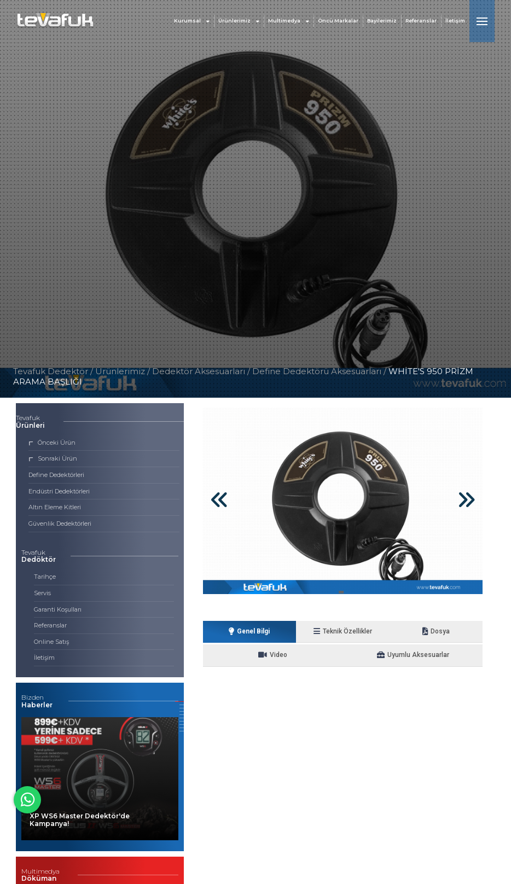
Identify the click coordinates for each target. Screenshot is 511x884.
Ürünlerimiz (238, 22)
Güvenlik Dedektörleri (59, 523)
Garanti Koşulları (58, 609)
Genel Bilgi (238, 631)
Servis (42, 593)
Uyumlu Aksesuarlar (343, 656)
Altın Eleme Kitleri (54, 507)
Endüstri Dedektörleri (59, 491)
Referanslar (421, 22)
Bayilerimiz (382, 22)
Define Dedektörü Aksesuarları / (320, 371)
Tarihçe (45, 576)
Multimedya (288, 22)
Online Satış (51, 641)
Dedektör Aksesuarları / (202, 371)
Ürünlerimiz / (123, 371)
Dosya (378, 631)
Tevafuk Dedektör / (53, 371)
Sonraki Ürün (52, 458)
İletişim (455, 22)
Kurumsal (192, 22)
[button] (179, 701)
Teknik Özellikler (307, 631)
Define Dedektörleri (56, 475)
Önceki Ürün (52, 442)
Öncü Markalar (338, 22)
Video (447, 631)
